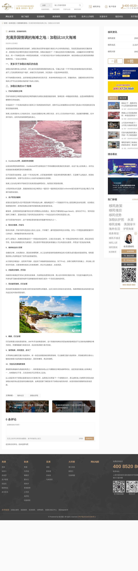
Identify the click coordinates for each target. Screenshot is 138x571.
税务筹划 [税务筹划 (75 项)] (114, 233)
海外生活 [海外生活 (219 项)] (114, 228)
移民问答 (111, 52)
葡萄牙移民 (77, 9)
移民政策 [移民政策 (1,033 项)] (115, 205)
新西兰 (71, 471)
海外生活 (20, 395)
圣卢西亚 (5, 479)
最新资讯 (113, 98)
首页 (4, 23)
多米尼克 (12, 23)
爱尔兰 (26, 479)
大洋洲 (72, 462)
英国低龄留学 (63, 510)
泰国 (47, 467)
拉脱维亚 (27, 500)
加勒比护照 (34, 395)
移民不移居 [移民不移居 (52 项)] (115, 238)
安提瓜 (4, 484)
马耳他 (26, 471)
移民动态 (111, 45)
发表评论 (89, 438)
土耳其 (26, 492)
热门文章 (123, 98)
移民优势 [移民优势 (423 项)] (115, 215)
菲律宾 (48, 475)
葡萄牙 (26, 475)
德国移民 (24, 510)
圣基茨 (4, 475)
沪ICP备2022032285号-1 (87, 517)
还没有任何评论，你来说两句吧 (17, 444)
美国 (3, 467)
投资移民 (32, 510)
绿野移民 (40, 510)
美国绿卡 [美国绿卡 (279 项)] (129, 224)
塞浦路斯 (27, 488)
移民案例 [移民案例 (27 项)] (113, 247)
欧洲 (26, 462)
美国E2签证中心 (51, 510)
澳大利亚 (72, 467)
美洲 (4, 462)
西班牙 (26, 484)
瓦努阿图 (72, 475)
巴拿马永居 (66, 9)
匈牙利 (26, 496)
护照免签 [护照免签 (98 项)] (129, 228)
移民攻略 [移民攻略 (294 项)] (115, 224)
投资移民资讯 (22, 23)
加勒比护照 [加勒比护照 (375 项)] (116, 219)
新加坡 (48, 471)
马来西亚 (49, 479)
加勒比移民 (15, 510)
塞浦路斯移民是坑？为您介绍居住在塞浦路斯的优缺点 (70, 406)
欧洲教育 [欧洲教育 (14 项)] (112, 252)
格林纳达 (5, 488)
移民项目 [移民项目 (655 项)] (115, 210)
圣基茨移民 (56, 9)
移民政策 (111, 38)
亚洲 (48, 462)
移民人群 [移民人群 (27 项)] (113, 243)
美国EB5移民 (45, 9)
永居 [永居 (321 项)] (130, 219)
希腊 (25, 467)
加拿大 (4, 471)
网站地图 (95, 462)
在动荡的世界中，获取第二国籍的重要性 (29, 406)
